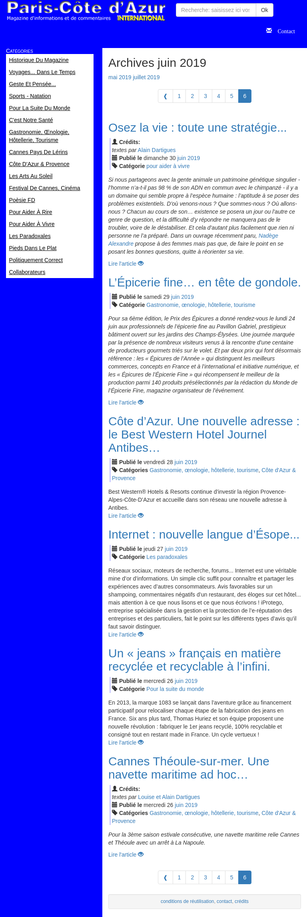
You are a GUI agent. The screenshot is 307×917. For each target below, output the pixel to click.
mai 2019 (120, 77)
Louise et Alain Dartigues (169, 797)
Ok (264, 10)
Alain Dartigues (157, 150)
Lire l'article (126, 263)
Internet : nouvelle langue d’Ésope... (204, 534)
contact (224, 901)
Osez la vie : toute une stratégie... (197, 127)
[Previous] (165, 96)
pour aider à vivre (167, 166)
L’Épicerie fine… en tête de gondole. (204, 282)
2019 (193, 158)
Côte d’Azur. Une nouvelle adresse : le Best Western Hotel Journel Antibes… (204, 434)
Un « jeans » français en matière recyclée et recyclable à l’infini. (194, 660)
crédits (242, 901)
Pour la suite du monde (175, 689)
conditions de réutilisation (187, 901)
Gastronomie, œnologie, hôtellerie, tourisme (200, 305)
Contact (283, 30)
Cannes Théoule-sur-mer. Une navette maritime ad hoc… (188, 768)
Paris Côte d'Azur (86, 11)
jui (181, 158)
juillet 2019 (146, 77)
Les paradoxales (166, 557)
